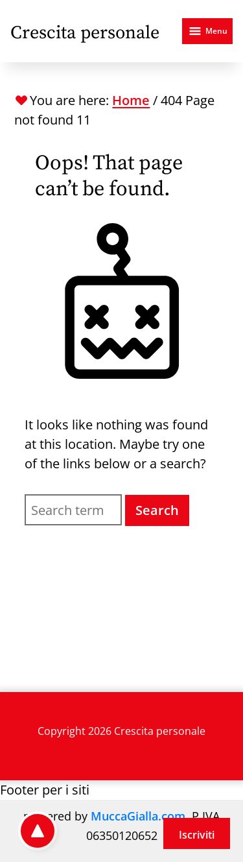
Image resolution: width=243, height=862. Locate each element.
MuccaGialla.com (138, 816)
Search (157, 510)
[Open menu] (207, 31)
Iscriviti (196, 835)
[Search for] (73, 509)
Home (131, 100)
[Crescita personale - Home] (85, 31)
